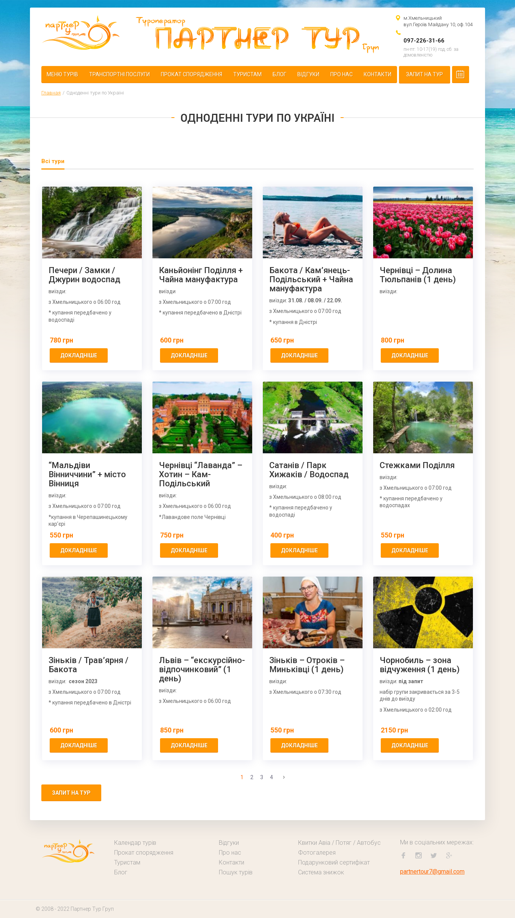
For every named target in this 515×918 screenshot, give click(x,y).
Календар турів (135, 842)
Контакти (377, 74)
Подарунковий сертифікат (334, 862)
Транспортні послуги (119, 74)
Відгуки (308, 74)
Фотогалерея (317, 852)
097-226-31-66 (424, 40)
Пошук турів (236, 872)
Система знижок (321, 872)
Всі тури (52, 161)
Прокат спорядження (191, 74)
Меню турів (62, 74)
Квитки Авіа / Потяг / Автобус (339, 842)
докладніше (78, 355)
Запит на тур (424, 74)
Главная (51, 93)
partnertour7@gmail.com (432, 871)
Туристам (247, 74)
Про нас (341, 74)
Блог (279, 74)
